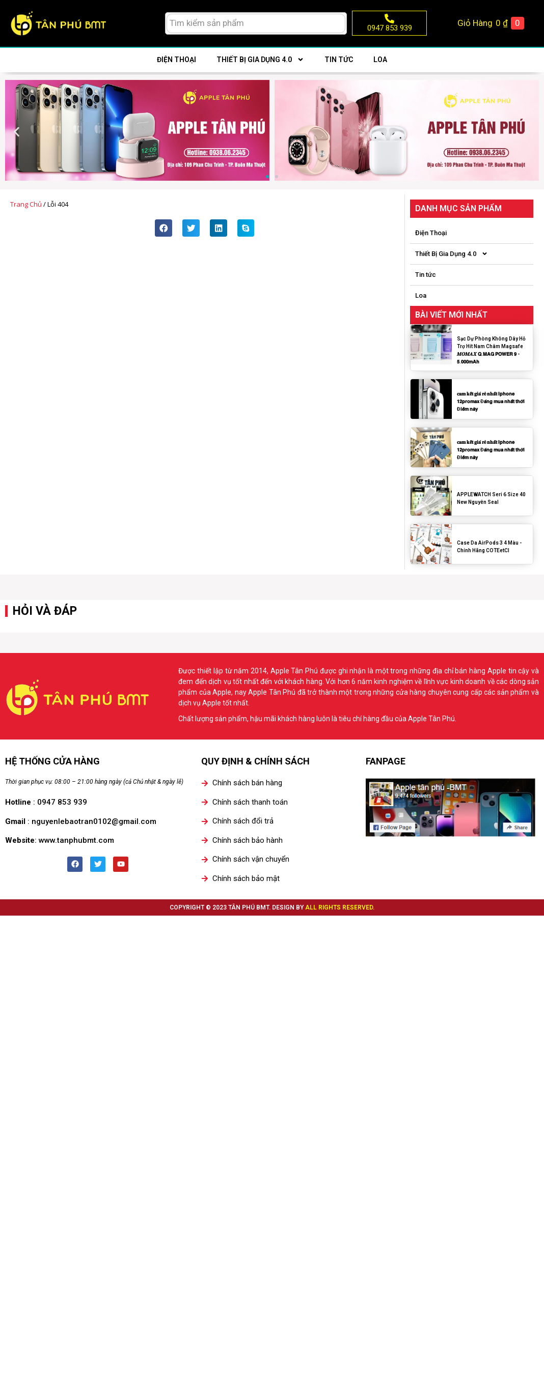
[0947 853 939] (389, 18)
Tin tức (338, 59)
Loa (380, 59)
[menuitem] (136, 23)
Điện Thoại (176, 59)
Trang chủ (26, 204)
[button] (16, 132)
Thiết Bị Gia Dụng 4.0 (260, 59)
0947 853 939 (389, 28)
